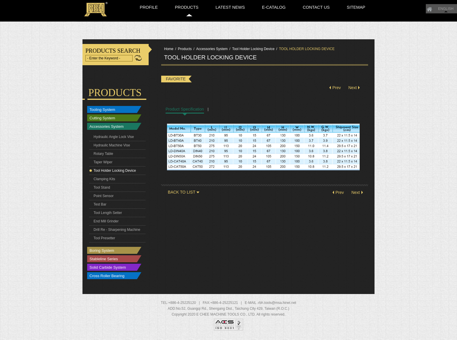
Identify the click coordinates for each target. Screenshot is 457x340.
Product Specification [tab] (185, 111)
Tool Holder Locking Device (115, 173)
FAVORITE (176, 81)
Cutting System (102, 120)
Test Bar (100, 207)
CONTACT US (331, 18)
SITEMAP (363, 18)
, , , (232, 311)
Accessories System (106, 129)
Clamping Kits (104, 181)
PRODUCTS (226, 18)
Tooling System (102, 112)
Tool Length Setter (108, 215)
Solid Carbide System (107, 270)
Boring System (101, 253)
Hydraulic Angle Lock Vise (114, 139)
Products (184, 51)
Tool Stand (102, 190)
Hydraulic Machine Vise (112, 148)
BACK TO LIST (181, 194)
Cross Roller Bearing (106, 278)
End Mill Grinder (106, 224)
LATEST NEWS (261, 18)
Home (320, 3)
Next (352, 90)
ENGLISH (336, 3)
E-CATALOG (296, 18)
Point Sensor (104, 198)
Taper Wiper (103, 164)
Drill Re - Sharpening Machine (117, 232)
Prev (336, 90)
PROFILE (196, 18)
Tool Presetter (104, 240)
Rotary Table (103, 156)
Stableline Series (103, 261)
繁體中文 (360, 3)
